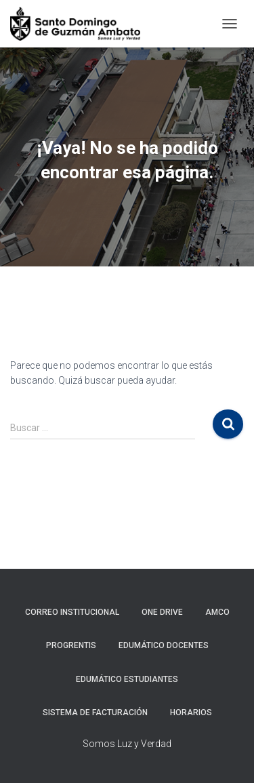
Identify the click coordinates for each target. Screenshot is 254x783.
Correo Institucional (72, 612)
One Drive (162, 612)
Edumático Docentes (164, 645)
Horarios (191, 712)
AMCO (217, 612)
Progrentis (71, 645)
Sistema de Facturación (95, 712)
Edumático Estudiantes (127, 679)
